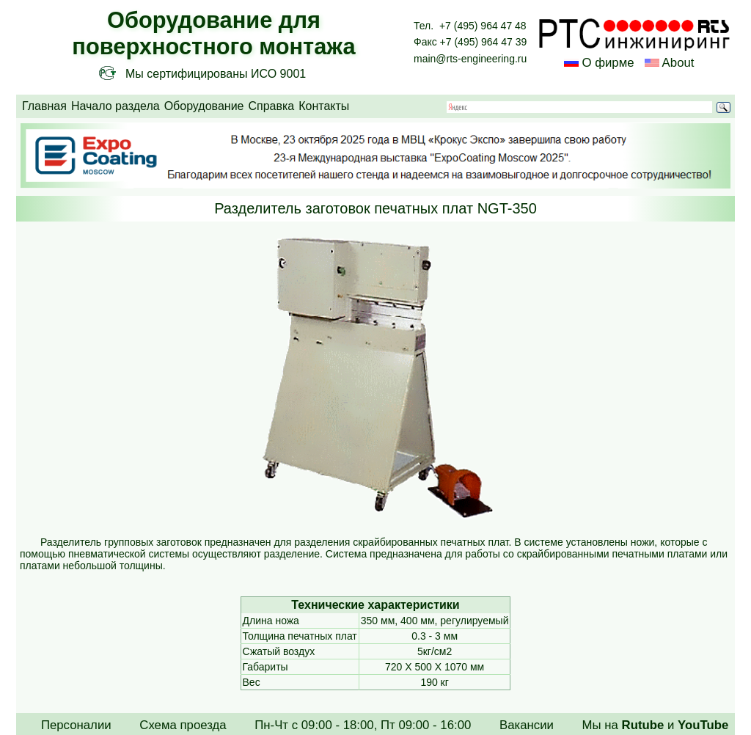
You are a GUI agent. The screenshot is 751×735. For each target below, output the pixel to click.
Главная (44, 106)
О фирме (608, 63)
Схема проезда (182, 725)
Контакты (323, 106)
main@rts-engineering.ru (470, 59)
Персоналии (76, 725)
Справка (271, 106)
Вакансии (526, 725)
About (677, 63)
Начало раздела (115, 106)
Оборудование (204, 106)
